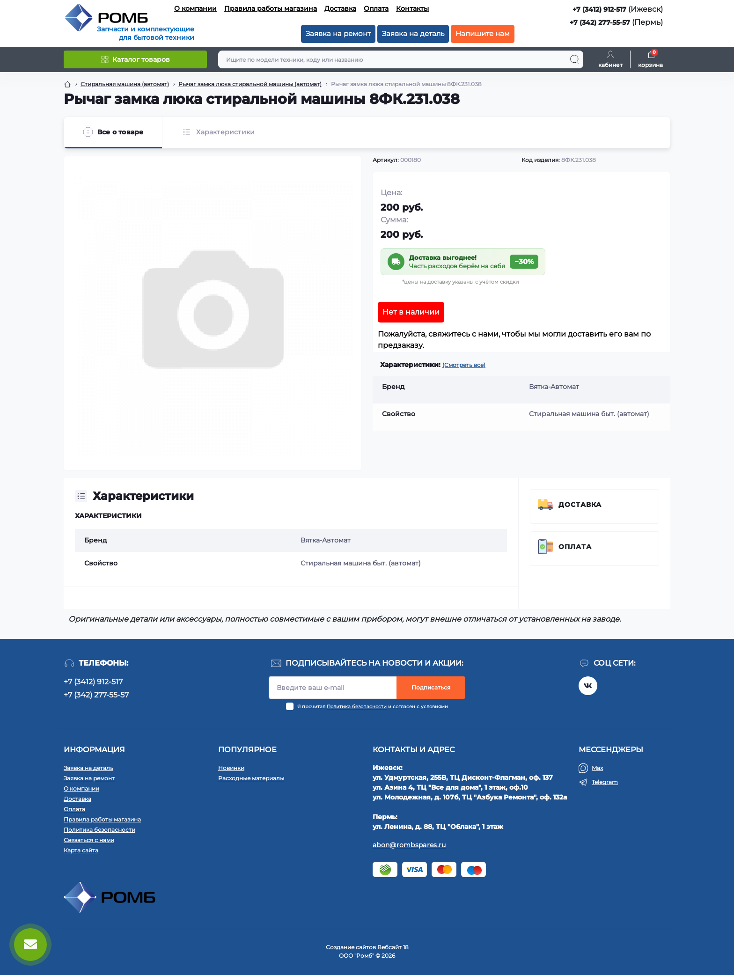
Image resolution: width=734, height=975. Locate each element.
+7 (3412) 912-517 (599, 9)
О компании (195, 8)
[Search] (574, 59)
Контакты (412, 8)
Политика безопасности (357, 707)
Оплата (376, 8)
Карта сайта (81, 850)
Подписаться (430, 687)
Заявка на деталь (413, 33)
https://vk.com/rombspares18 (588, 685)
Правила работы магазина (270, 8)
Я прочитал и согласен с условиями (372, 707)
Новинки (231, 767)
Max (597, 767)
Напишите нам (482, 33)
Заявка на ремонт (338, 33)
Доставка (340, 8)
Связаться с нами (89, 839)
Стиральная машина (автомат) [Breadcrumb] (125, 84)
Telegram (605, 781)
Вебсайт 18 (393, 947)
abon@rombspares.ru (409, 845)
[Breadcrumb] (67, 84)
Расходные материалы (251, 778)
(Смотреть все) (463, 364)
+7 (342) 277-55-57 (600, 22)
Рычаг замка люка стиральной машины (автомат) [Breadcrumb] (250, 84)
